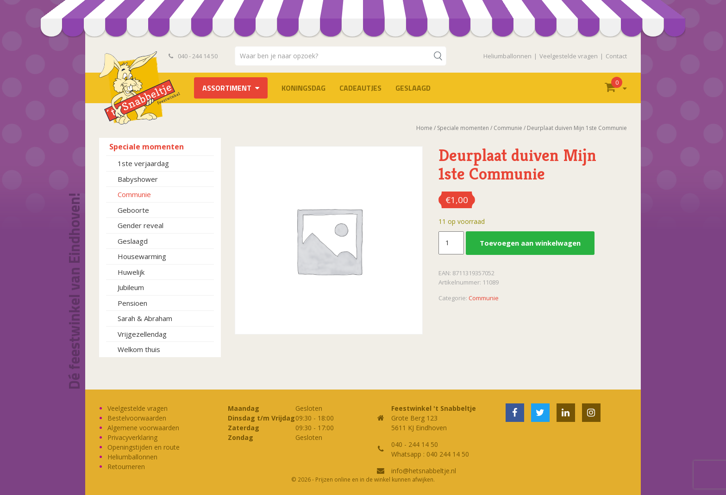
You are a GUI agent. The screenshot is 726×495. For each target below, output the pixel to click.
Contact (616, 56)
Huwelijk (131, 272)
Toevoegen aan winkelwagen (530, 243)
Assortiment (226, 87)
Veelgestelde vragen (568, 56)
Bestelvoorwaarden (136, 418)
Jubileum (131, 287)
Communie (134, 194)
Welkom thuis (139, 349)
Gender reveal (140, 225)
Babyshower (138, 179)
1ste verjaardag (143, 163)
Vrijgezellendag (142, 334)
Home (424, 128)
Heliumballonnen (507, 56)
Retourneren (126, 466)
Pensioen (132, 303)
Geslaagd (413, 87)
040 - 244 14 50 (193, 56)
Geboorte (133, 210)
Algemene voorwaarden (143, 427)
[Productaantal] (450, 242)
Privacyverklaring (132, 437)
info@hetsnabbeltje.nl (423, 470)
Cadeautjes (360, 87)
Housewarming (142, 256)
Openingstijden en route (143, 447)
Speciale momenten (146, 147)
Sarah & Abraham (145, 318)
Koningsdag (303, 87)
